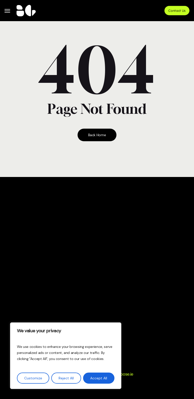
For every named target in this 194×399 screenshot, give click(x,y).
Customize (33, 378)
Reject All (66, 378)
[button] (7, 10)
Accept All (98, 378)
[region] (65, 355)
